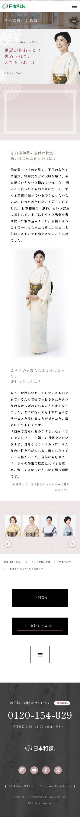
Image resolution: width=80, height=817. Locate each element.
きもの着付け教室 (21, 20)
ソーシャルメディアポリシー (55, 786)
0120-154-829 (40, 714)
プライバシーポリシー (21, 786)
